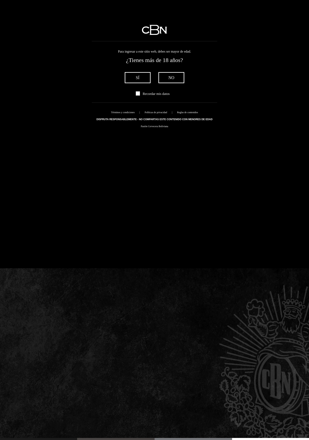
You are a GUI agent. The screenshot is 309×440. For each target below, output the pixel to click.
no (171, 77)
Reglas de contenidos (187, 112)
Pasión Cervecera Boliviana (154, 126)
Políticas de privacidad (156, 112)
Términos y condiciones (123, 112)
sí (138, 77)
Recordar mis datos (156, 94)
